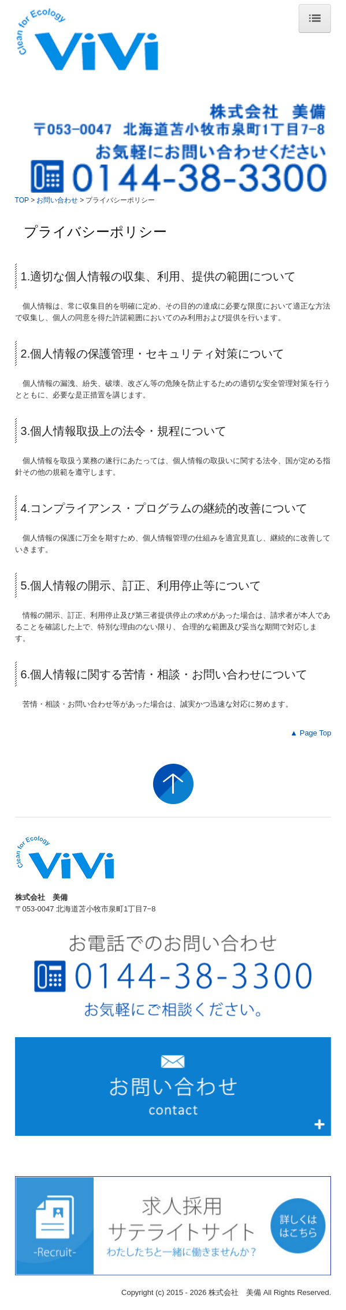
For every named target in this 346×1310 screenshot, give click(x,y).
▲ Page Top (310, 733)
